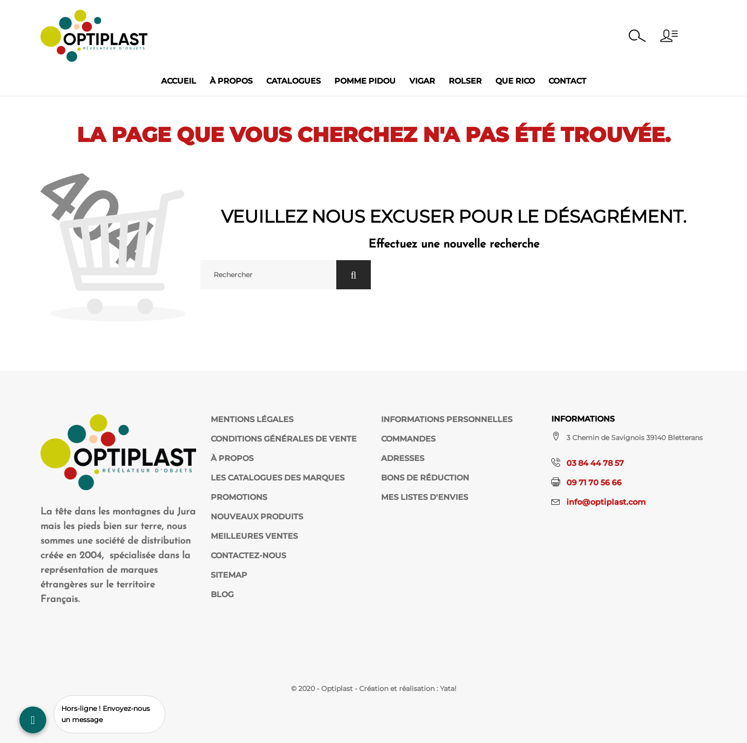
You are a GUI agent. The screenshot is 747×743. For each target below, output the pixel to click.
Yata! (448, 688)
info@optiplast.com (606, 502)
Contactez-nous (248, 555)
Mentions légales (252, 419)
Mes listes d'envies (424, 497)
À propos (231, 81)
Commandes (408, 438)
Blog (222, 594)
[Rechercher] (268, 274)
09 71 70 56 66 (593, 482)
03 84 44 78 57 (595, 463)
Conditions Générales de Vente (284, 438)
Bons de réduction (425, 477)
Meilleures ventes (254, 536)
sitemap (229, 575)
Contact (567, 81)
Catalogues (293, 81)
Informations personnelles (446, 419)
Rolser (465, 81)
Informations (583, 419)
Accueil (178, 81)
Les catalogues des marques (278, 477)
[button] (669, 36)
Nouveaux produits (257, 516)
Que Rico (515, 81)
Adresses (402, 458)
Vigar (422, 81)
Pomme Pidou (365, 81)
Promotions (239, 497)
